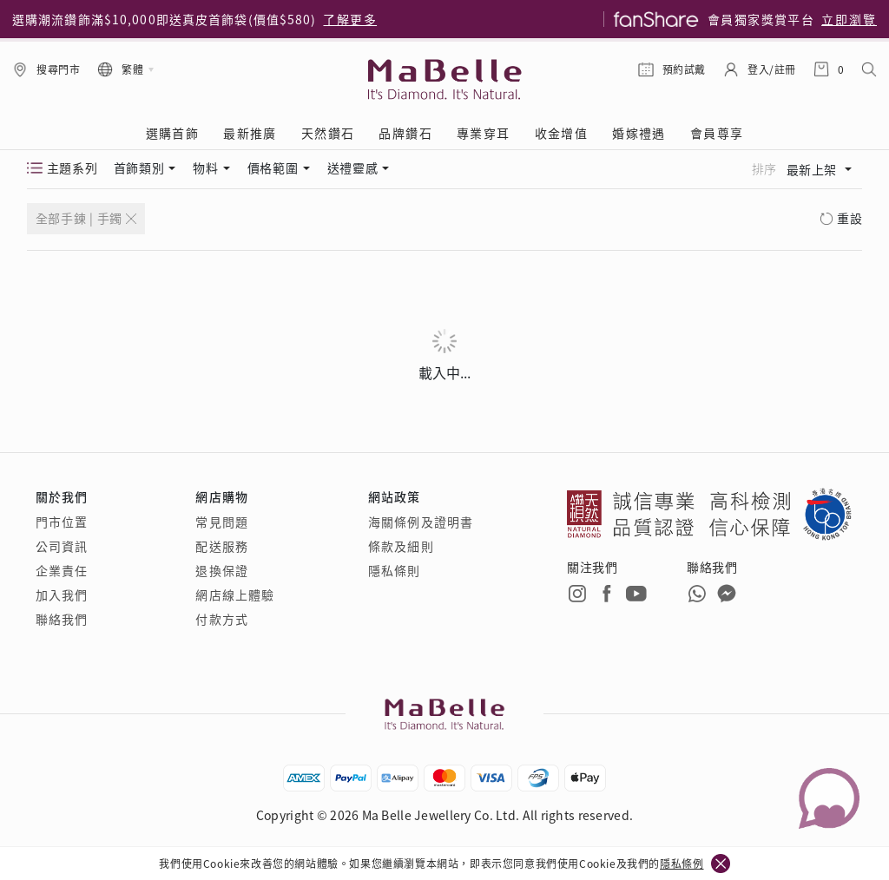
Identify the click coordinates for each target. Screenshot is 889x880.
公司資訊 (62, 546)
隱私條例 (681, 863)
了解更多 (350, 19)
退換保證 (221, 570)
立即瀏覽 (849, 19)
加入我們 (62, 594)
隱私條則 (394, 570)
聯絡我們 (62, 618)
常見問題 (221, 521)
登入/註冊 (771, 69)
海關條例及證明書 (420, 521)
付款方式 (221, 618)
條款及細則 (401, 546)
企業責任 (62, 570)
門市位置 (62, 521)
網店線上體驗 (234, 594)
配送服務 (221, 546)
